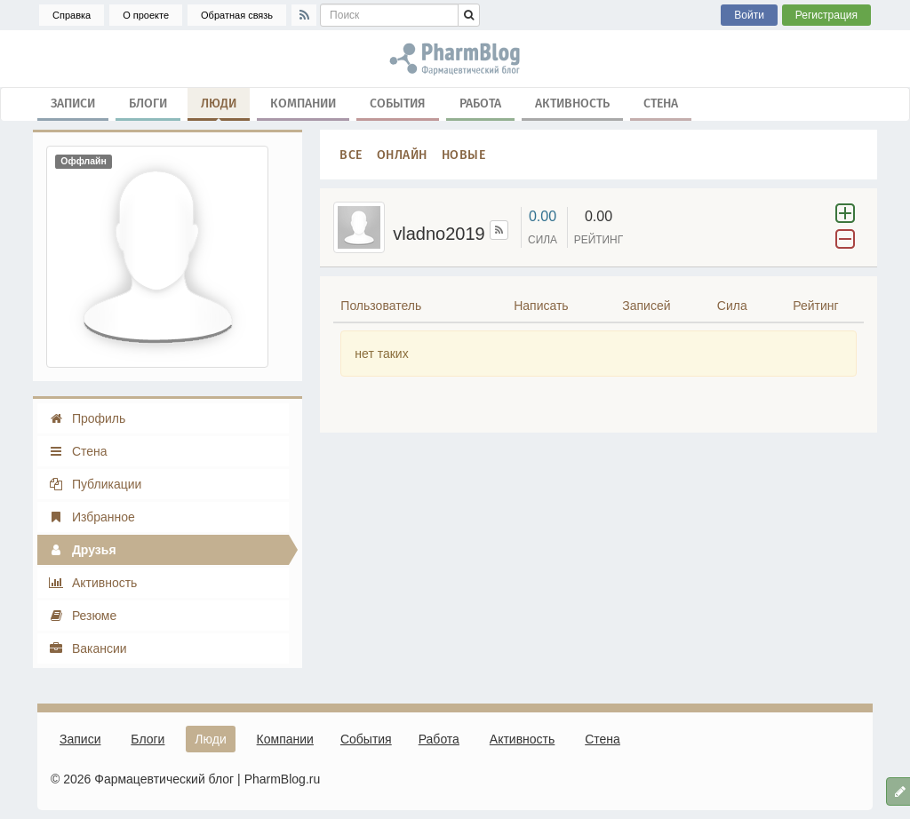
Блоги (148, 102)
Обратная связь (237, 15)
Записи (73, 102)
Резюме (82, 615)
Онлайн (402, 154)
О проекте (146, 15)
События (398, 102)
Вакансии (87, 648)
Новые (464, 154)
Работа (480, 102)
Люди (218, 106)
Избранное (91, 517)
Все (351, 154)
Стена (660, 102)
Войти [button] (749, 15)
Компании (303, 102)
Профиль (86, 418)
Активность (572, 102)
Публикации (94, 484)
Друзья (82, 550)
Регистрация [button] (826, 15)
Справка (71, 15)
